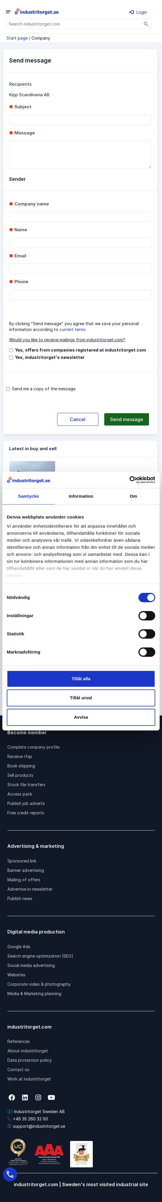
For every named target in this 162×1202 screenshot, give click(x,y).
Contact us (18, 1069)
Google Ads (18, 946)
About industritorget (27, 1050)
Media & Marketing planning (34, 993)
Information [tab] (81, 496)
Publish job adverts (26, 803)
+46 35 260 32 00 (27, 1118)
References (18, 1041)
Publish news (19, 898)
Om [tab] (133, 496)
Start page (17, 38)
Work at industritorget (29, 1078)
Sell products (20, 775)
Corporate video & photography (39, 984)
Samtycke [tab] (28, 496)
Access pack (19, 793)
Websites (16, 974)
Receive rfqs (19, 756)
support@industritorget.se (36, 1126)
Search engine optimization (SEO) (40, 955)
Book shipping (21, 765)
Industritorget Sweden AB (36, 1111)
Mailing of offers (23, 879)
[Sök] (146, 24)
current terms (72, 329)
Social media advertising (31, 965)
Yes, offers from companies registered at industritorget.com (80, 349)
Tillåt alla (81, 678)
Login (138, 12)
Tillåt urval (81, 697)
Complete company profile (33, 747)
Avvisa (81, 717)
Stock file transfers (26, 784)
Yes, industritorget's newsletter (50, 357)
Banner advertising (25, 870)
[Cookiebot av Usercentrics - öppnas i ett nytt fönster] (129, 480)
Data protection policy (29, 1060)
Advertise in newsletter (29, 889)
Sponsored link (21, 860)
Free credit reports (25, 812)
